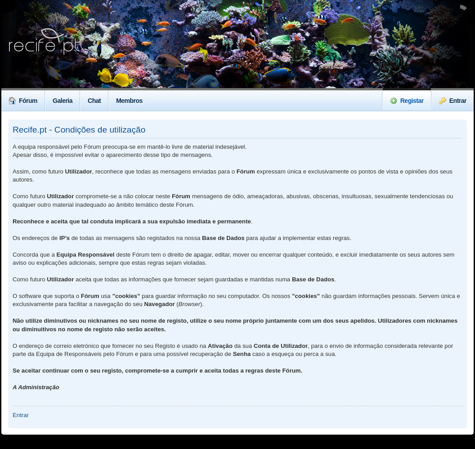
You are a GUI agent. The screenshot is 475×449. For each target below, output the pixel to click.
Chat (94, 100)
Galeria (62, 100)
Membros (129, 100)
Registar (407, 100)
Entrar (452, 100)
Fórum (23, 100)
